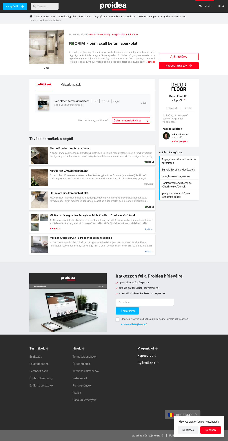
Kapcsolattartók (179, 65)
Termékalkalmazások (86, 371)
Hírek (77, 348)
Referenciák (80, 378)
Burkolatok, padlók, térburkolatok (75, 16)
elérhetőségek (179, 141)
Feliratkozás (128, 310)
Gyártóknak (146, 363)
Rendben (210, 430)
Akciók (77, 392)
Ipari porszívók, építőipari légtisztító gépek (179, 195)
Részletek (188, 430)
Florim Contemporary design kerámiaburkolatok (162, 16)
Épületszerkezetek (45, 16)
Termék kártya (92, 155)
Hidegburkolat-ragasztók (179, 176)
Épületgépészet (39, 364)
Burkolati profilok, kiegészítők (179, 169)
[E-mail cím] (145, 302)
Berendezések (38, 371)
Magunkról (145, 348)
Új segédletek (81, 364)
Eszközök (35, 356)
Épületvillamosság (41, 378)
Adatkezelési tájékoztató (134, 324)
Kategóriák (12, 6)
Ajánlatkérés (178, 56)
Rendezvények (82, 385)
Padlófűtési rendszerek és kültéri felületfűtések (179, 185)
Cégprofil (179, 98)
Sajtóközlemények (84, 400)
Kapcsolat (145, 355)
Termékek (37, 348)
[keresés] (45, 6)
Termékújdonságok (84, 356)
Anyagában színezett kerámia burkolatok (114, 16)
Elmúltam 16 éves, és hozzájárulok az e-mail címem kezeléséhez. (154, 319)
